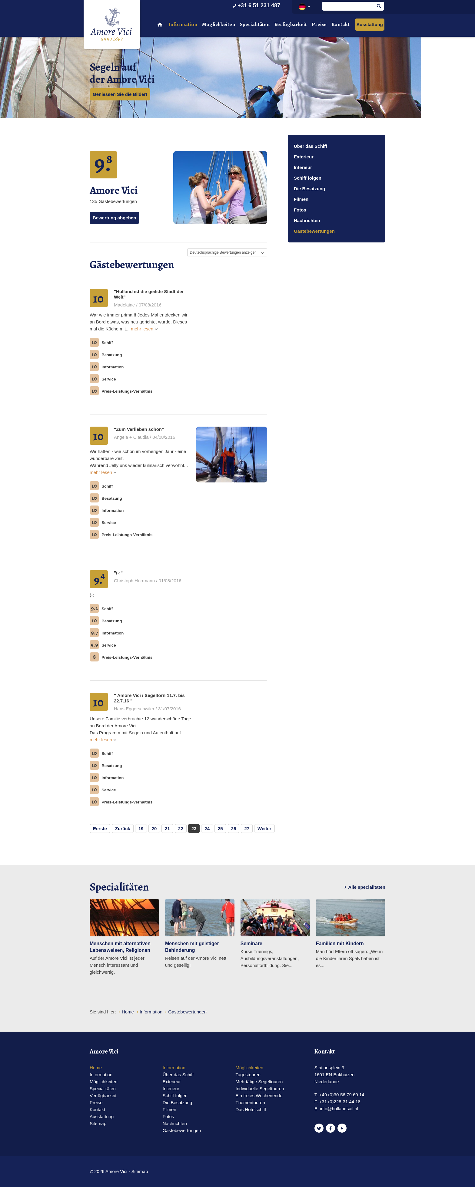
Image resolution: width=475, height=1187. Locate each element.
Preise (319, 24)
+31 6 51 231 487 (255, 5)
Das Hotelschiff (250, 1109)
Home (96, 1067)
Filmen (301, 199)
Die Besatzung (309, 188)
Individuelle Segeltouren (259, 1088)
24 (207, 828)
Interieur (303, 167)
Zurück (122, 828)
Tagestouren (248, 1074)
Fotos (300, 209)
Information (182, 24)
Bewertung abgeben (114, 217)
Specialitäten (255, 24)
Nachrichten (307, 220)
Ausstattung (370, 24)
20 (154, 828)
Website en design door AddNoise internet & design (252, 1171)
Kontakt (340, 24)
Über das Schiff (310, 146)
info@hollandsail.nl (339, 1108)
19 (141, 828)
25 (220, 828)
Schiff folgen (307, 178)
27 (246, 828)
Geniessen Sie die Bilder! (120, 94)
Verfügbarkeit (290, 24)
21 (167, 828)
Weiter (264, 828)
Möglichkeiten (218, 24)
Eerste (100, 828)
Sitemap (98, 1123)
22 (180, 828)
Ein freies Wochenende (258, 1095)
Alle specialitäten (363, 887)
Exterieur (304, 156)
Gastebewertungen (314, 231)
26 (233, 828)
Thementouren (250, 1102)
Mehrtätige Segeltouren (259, 1081)
